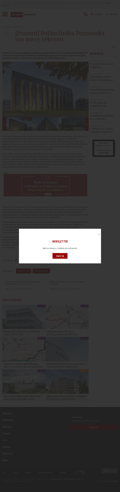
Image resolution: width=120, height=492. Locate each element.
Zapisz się (60, 255)
